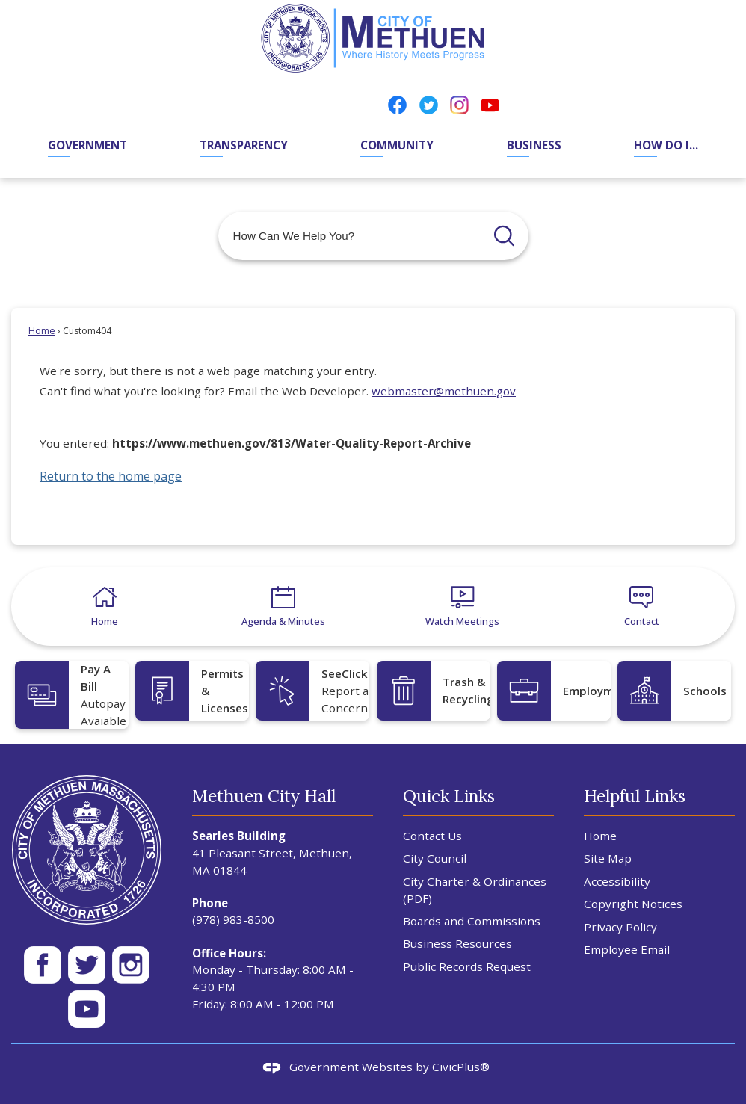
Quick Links (449, 796)
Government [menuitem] (87, 145)
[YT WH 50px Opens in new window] (86, 1009)
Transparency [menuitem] (244, 145)
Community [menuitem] (397, 145)
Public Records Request (467, 966)
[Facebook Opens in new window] (397, 104)
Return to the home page (111, 476)
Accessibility (617, 881)
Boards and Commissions (471, 920)
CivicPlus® (461, 1066)
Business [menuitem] (534, 145)
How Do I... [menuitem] (666, 145)
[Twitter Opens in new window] (428, 104)
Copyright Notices (633, 903)
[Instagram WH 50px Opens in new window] (130, 965)
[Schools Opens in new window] (674, 691)
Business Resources (457, 943)
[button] (504, 235)
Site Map (608, 858)
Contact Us (432, 835)
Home (41, 330)
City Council (434, 858)
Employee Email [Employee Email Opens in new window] (627, 949)
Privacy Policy (620, 926)
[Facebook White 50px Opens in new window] (42, 965)
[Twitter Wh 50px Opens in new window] (86, 965)
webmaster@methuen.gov (444, 390)
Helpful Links (634, 796)
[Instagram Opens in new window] (459, 104)
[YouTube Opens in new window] (490, 104)
